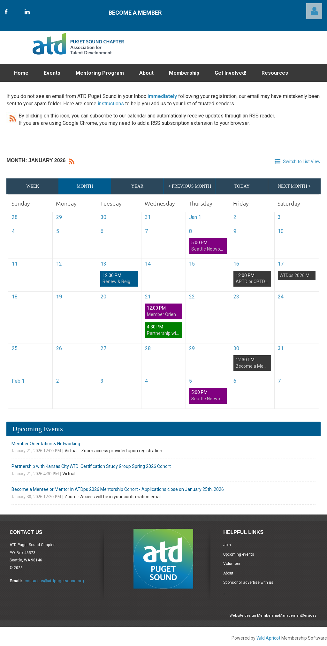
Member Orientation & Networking (45, 443)
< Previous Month (189, 186)
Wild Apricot (268, 638)
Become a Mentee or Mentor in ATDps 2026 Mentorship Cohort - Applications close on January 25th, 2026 (117, 489)
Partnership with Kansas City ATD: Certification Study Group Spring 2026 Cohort (91, 466)
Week (32, 186)
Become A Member (135, 12)
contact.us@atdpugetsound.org (54, 580)
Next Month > (294, 186)
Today (241, 186)
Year (137, 186)
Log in (314, 11)
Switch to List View (302, 161)
